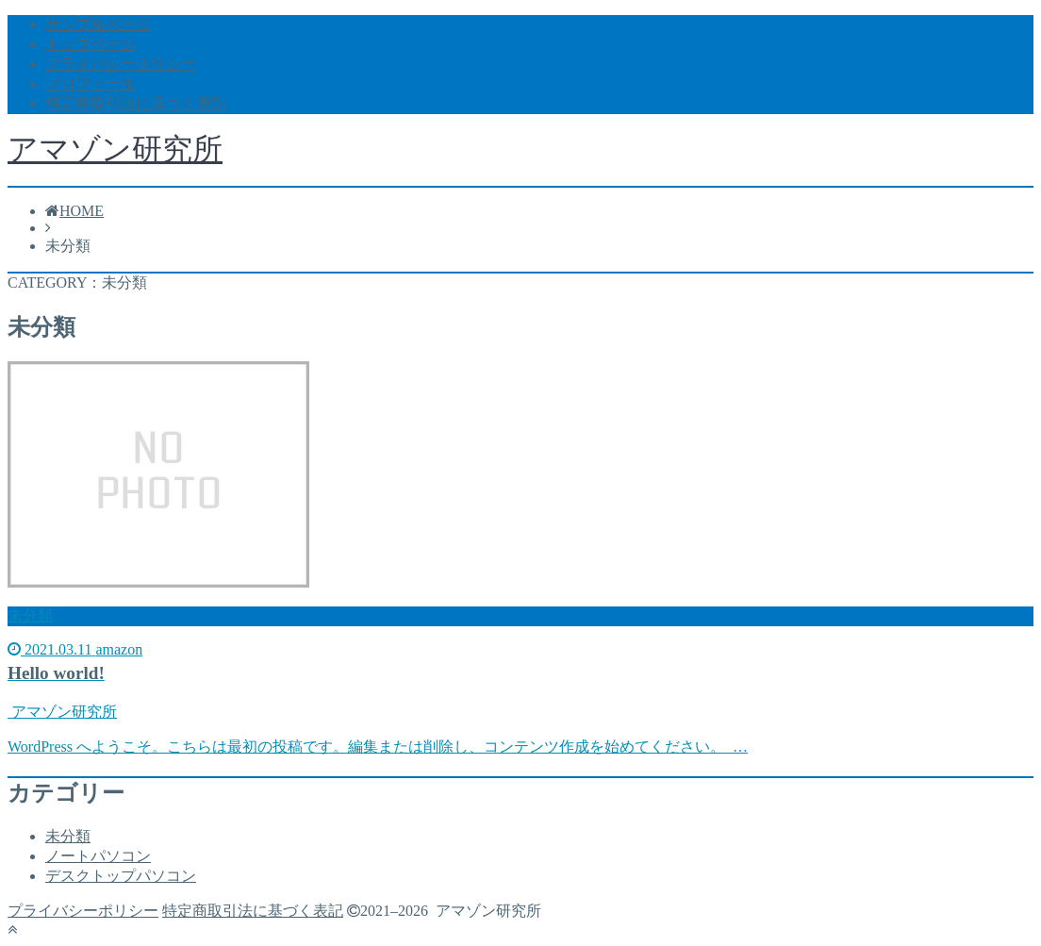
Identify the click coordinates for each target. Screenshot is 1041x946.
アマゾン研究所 (115, 149)
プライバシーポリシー (120, 64)
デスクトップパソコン (120, 876)
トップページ (90, 44)
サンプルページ (98, 24)
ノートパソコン (98, 856)
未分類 (68, 836)
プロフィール (90, 83)
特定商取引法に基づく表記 (135, 103)
